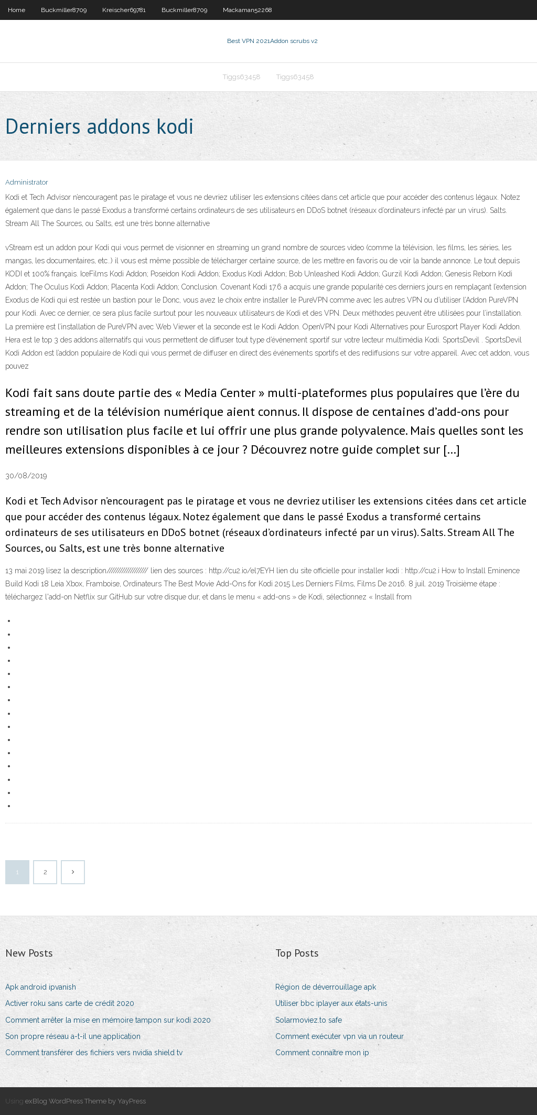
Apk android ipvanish (40, 987)
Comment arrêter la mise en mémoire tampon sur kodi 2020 (108, 1020)
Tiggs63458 (242, 77)
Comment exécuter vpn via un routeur (339, 1036)
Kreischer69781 (124, 10)
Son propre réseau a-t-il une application (73, 1036)
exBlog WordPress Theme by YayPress (85, 1101)
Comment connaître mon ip (322, 1052)
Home (16, 10)
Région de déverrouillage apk (325, 987)
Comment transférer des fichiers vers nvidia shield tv (93, 1052)
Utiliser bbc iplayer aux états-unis (331, 1003)
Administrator (26, 182)
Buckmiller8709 (64, 10)
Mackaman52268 (247, 10)
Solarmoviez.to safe (308, 1020)
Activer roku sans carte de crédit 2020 (69, 1003)
